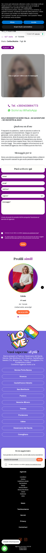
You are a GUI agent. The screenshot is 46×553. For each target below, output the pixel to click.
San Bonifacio (23, 389)
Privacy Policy (23, 548)
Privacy (23, 521)
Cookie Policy (23, 549)
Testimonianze (23, 509)
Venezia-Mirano (23, 402)
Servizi (23, 515)
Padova (23, 396)
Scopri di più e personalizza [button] (23, 27)
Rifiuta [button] (12, 22)
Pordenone (23, 415)
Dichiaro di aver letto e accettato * (22, 233)
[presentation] (16, 226)
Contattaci (23, 527)
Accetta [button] (33, 22)
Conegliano (23, 434)
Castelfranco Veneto (23, 383)
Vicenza (23, 376)
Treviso (23, 409)
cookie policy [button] (28, 8)
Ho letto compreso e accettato (25, 464)
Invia (23, 244)
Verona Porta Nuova (23, 370)
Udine (23, 422)
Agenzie (23, 472)
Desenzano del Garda (23, 428)
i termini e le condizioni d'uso (30, 233)
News (23, 503)
